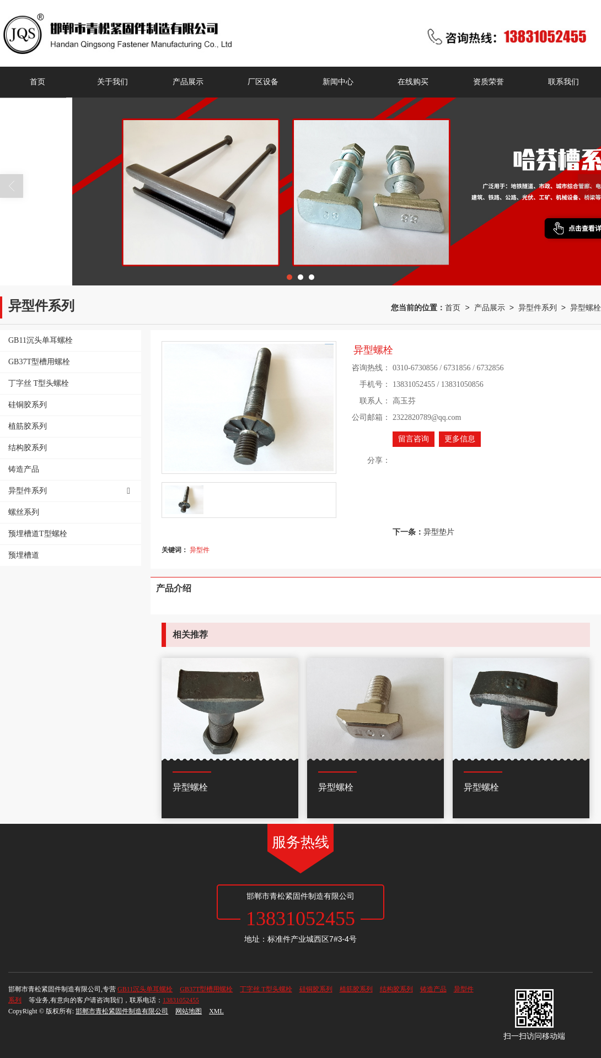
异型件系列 (537, 307)
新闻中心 (338, 82)
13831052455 (181, 1000)
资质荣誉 (488, 82)
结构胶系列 (396, 989)
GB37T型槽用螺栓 (206, 989)
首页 (37, 82)
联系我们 (563, 82)
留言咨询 (413, 439)
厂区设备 (263, 82)
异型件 (200, 550)
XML (216, 1011)
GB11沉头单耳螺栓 (145, 989)
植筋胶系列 (356, 989)
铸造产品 (433, 989)
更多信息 (459, 439)
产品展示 (188, 82)
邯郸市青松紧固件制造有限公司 (122, 1011)
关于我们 (112, 82)
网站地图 (188, 1011)
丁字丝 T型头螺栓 (266, 989)
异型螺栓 (585, 307)
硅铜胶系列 (315, 989)
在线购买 (413, 82)
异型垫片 (438, 531)
